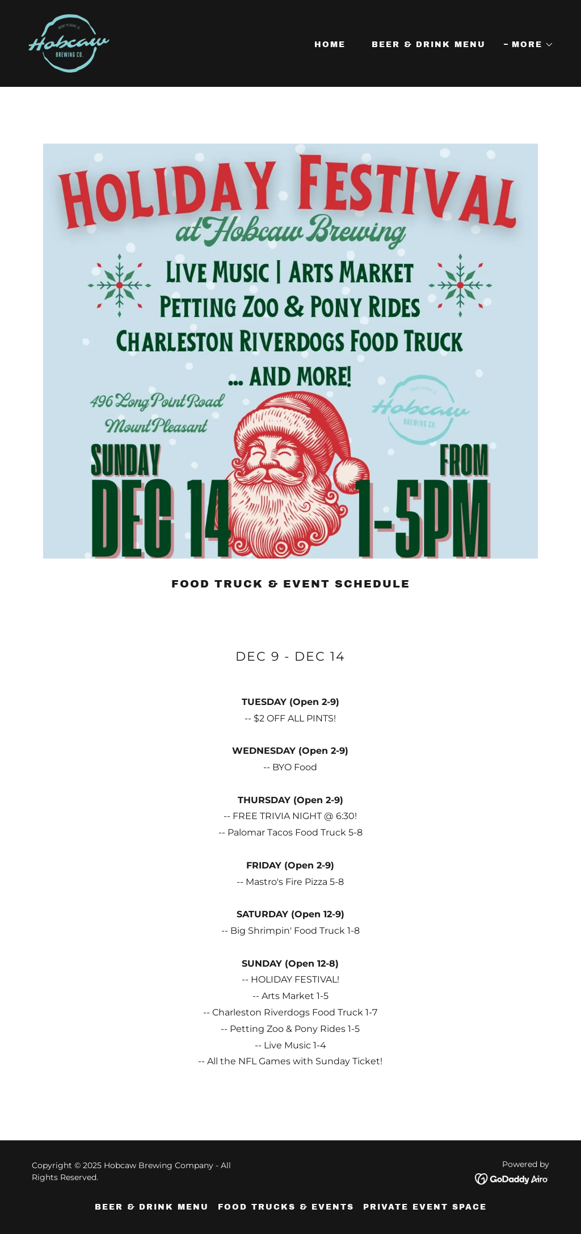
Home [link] (330, 44)
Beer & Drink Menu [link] (429, 44)
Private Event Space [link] (425, 1207)
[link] (69, 42)
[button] (529, 45)
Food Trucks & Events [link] (286, 1207)
